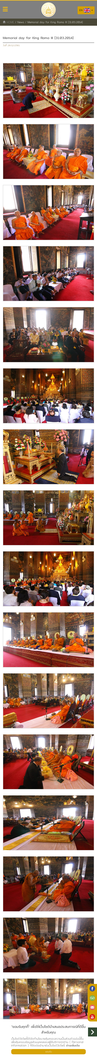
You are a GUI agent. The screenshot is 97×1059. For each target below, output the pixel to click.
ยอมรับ (48, 1051)
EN (86, 10)
